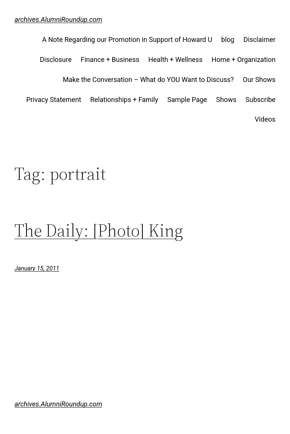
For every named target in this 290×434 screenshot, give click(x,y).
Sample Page (187, 99)
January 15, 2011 (36, 268)
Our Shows (259, 79)
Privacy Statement (53, 99)
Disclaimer (260, 39)
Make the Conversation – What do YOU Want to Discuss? (148, 79)
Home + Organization (243, 59)
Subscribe (260, 99)
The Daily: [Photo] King (98, 230)
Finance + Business (110, 59)
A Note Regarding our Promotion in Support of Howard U (127, 39)
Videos (265, 119)
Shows (226, 99)
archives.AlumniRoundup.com (58, 19)
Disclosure (56, 59)
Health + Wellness (175, 59)
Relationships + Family (124, 99)
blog (227, 39)
